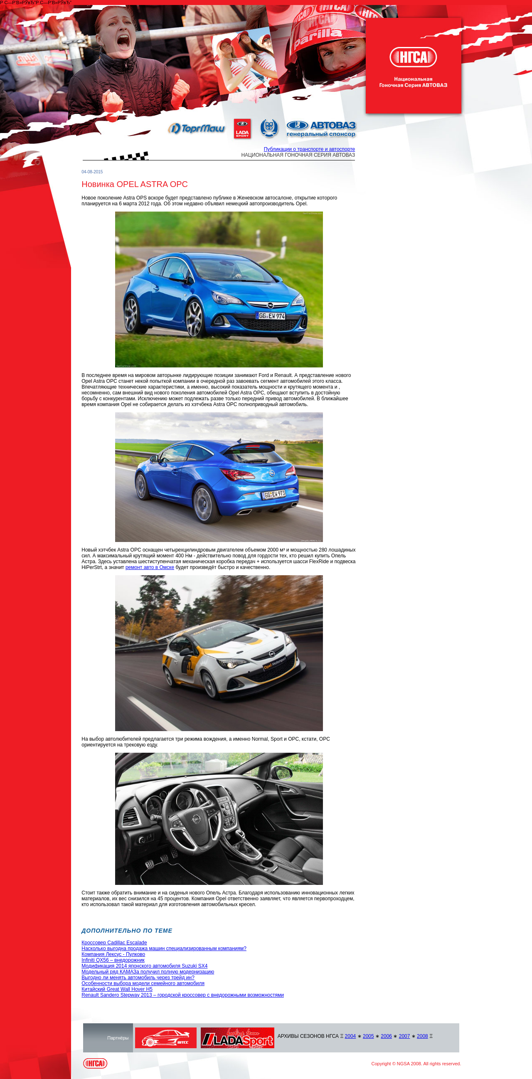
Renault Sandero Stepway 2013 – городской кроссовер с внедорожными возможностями (182, 995)
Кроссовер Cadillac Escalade (114, 943)
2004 (350, 1036)
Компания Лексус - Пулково (113, 954)
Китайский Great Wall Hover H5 (117, 989)
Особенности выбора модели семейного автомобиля (142, 983)
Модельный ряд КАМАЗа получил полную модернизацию (147, 972)
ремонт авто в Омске (150, 567)
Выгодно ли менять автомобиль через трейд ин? (138, 977)
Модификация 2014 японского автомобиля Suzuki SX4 (144, 966)
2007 (404, 1036)
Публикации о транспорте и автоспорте (309, 149)
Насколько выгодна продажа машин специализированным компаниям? (163, 948)
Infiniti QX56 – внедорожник (113, 960)
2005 (368, 1036)
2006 (386, 1036)
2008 (422, 1036)
